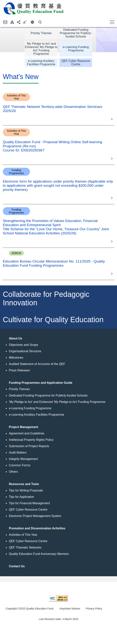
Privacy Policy (94, 608)
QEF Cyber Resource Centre (76, 62)
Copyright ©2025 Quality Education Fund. (30, 608)
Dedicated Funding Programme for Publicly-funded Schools (76, 33)
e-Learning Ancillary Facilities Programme (41, 62)
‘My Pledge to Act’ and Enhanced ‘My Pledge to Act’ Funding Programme (41, 48)
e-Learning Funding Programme (76, 48)
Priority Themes (41, 33)
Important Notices (70, 608)
